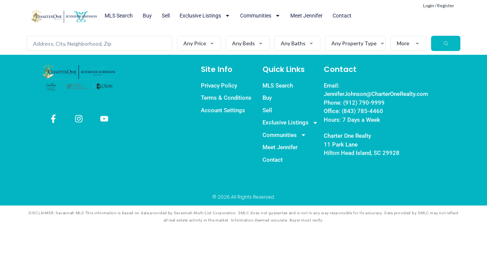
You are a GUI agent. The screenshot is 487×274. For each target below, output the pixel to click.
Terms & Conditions (226, 97)
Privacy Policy (219, 85)
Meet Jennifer (306, 16)
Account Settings (223, 110)
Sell (166, 16)
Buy (147, 16)
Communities (260, 15)
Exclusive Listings (205, 15)
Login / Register (438, 5)
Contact (342, 16)
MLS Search (119, 16)
